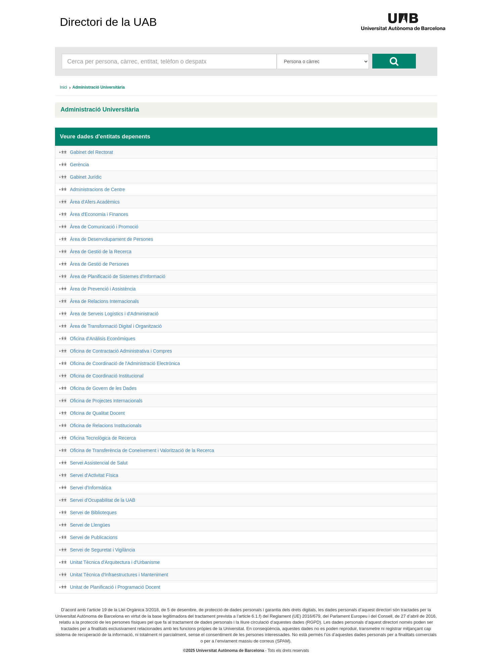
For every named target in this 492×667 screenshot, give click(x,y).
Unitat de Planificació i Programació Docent (115, 587)
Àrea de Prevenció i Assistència (103, 289)
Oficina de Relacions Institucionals (106, 425)
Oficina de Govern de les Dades (103, 388)
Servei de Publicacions (94, 537)
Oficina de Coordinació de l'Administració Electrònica (125, 363)
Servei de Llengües (90, 525)
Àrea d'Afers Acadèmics (95, 202)
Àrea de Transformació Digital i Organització (116, 326)
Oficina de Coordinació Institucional (107, 376)
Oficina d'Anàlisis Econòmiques (102, 338)
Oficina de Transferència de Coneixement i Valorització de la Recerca (142, 450)
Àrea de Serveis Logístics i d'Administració (114, 313)
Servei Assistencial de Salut (99, 462)
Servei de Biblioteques (93, 512)
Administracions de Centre (97, 189)
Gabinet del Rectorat (91, 152)
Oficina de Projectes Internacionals (106, 400)
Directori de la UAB (108, 21)
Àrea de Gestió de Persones (99, 264)
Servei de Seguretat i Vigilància (102, 549)
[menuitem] (63, 87)
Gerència (79, 164)
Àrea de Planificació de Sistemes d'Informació (117, 276)
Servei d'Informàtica (90, 487)
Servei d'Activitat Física (94, 475)
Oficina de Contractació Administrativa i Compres (121, 351)
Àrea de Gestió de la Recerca (101, 251)
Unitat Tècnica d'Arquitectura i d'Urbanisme (115, 562)
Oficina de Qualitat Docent (97, 413)
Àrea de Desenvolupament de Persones (111, 239)
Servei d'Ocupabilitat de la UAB (102, 500)
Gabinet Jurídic (86, 177)
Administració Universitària (100, 109)
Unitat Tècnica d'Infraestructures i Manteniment (119, 574)
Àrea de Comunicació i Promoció (104, 226)
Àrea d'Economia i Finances (99, 214)
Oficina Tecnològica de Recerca (103, 438)
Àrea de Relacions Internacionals (104, 301)
